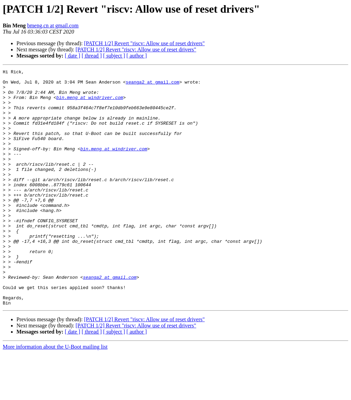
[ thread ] (92, 56)
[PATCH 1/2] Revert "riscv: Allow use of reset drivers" (144, 43)
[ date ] (72, 56)
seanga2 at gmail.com (152, 85)
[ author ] (136, 56)
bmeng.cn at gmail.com (52, 25)
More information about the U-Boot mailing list (55, 394)
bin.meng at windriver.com (89, 103)
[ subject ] (114, 56)
